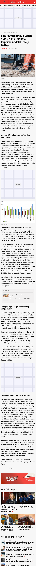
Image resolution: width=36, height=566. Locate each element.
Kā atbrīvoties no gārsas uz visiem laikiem (20, 299)
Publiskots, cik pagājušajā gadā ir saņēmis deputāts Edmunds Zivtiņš (7, 528)
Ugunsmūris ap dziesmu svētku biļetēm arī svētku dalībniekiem (20, 555)
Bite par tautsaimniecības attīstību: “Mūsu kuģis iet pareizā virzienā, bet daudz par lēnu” (9, 508)
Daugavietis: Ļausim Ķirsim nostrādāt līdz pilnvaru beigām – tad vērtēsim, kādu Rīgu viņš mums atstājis (19, 549)
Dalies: (11, 468)
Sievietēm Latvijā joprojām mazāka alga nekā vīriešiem (25, 527)
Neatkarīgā (7, 32)
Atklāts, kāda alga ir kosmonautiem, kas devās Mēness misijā (25, 506)
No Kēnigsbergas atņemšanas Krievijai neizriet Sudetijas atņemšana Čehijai (19, 560)
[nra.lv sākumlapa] (6, 1)
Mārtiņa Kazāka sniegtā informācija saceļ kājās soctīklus (19, 295)
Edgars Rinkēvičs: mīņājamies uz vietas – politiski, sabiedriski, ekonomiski (20, 542)
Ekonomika (14, 32)
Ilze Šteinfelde (4, 48)
